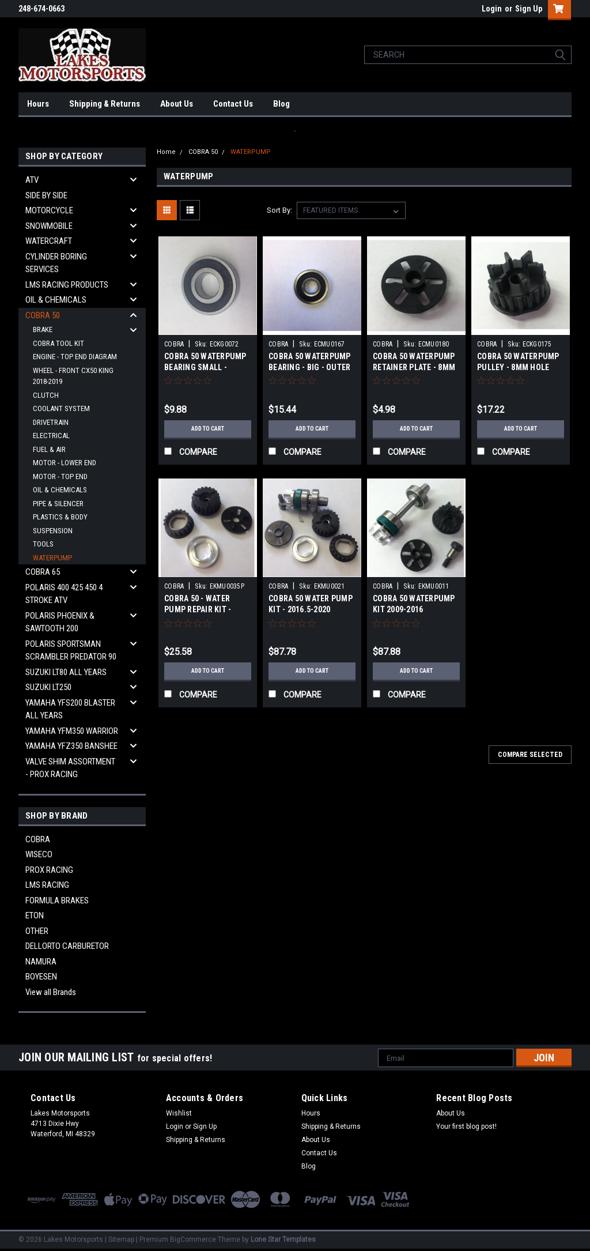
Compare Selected (530, 755)
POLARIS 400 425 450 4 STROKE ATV (64, 594)
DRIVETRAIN (51, 422)
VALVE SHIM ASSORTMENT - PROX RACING (70, 768)
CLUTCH (46, 395)
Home (166, 152)
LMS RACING (47, 885)
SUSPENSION (53, 530)
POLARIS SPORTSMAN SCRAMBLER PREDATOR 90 (70, 650)
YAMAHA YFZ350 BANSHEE (71, 746)
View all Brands (50, 992)
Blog (281, 104)
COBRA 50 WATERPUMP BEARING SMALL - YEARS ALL (205, 367)
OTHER (36, 931)
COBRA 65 (42, 572)
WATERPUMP (52, 557)
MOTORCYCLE (49, 210)
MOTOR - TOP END (60, 476)
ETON (34, 915)
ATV (32, 180)
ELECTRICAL (51, 435)
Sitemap (121, 1239)
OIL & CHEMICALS (55, 300)
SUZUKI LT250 (48, 687)
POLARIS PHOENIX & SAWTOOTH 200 (59, 622)
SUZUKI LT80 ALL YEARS (66, 672)
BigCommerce (193, 1239)
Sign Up (528, 8)
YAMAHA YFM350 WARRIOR (71, 731)
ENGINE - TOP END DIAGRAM (75, 356)
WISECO (38, 854)
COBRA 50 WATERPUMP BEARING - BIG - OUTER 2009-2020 (309, 367)
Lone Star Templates (283, 1239)
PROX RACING (49, 870)
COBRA (37, 839)
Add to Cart (207, 429)
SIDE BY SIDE (46, 195)
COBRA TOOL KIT (58, 343)
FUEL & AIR (49, 449)
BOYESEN (41, 976)
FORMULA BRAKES (57, 900)
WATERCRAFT (48, 241)
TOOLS (43, 544)
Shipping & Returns (104, 104)
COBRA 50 (42, 315)
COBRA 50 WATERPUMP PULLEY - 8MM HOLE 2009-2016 (518, 367)
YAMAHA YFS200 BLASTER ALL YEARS (70, 709)
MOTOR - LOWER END (64, 462)
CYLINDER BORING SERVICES (56, 263)
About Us (176, 104)
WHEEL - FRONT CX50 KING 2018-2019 (73, 376)
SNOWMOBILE (49, 226)
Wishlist (179, 1113)
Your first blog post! (466, 1126)
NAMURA (40, 961)
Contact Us (233, 104)
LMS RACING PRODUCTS (66, 285)
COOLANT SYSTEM (61, 408)
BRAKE (42, 329)
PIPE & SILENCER (58, 503)
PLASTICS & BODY (60, 517)
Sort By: (279, 210)
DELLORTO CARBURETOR (67, 946)
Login (492, 8)
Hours (38, 104)
